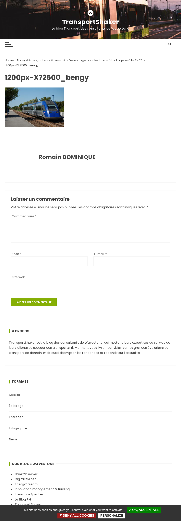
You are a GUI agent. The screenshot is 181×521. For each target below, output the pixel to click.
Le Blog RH (23, 499)
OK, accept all (144, 510)
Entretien (16, 417)
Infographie (18, 428)
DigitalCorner (25, 479)
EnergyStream (26, 484)
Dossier (14, 395)
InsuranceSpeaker (29, 494)
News (13, 439)
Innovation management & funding (42, 489)
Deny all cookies (76, 515)
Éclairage (16, 406)
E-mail (100, 254)
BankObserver (26, 474)
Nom (16, 254)
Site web (18, 277)
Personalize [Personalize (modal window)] (111, 515)
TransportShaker (90, 22)
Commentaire (24, 216)
